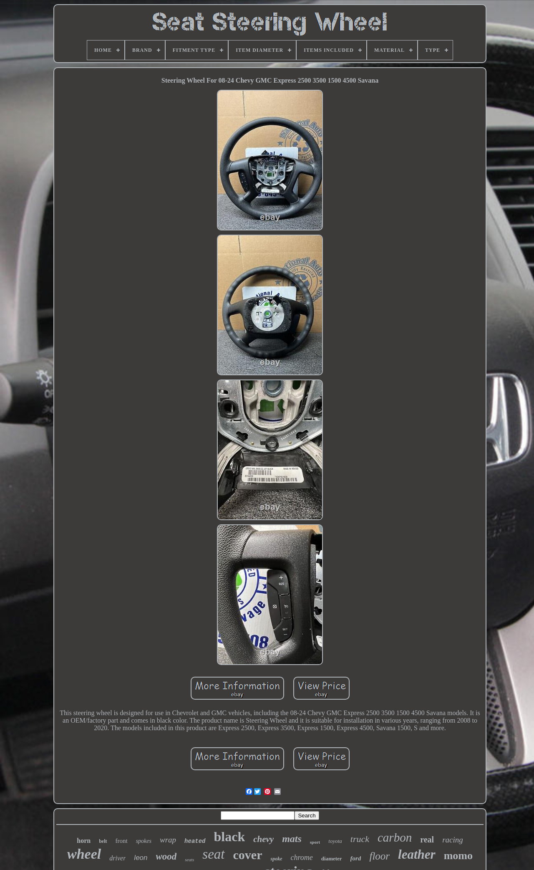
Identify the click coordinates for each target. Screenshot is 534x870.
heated (194, 841)
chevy (263, 839)
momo (458, 856)
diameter (331, 858)
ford (355, 858)
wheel (84, 854)
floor (379, 856)
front (122, 840)
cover (247, 855)
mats (292, 838)
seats (189, 859)
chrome (301, 857)
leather (417, 854)
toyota (335, 841)
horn (84, 840)
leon (140, 858)
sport (315, 842)
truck (359, 839)
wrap (168, 839)
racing (452, 839)
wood (166, 856)
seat (213, 854)
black (229, 836)
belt (103, 841)
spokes (143, 841)
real (427, 839)
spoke (276, 859)
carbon (395, 837)
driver (117, 858)
